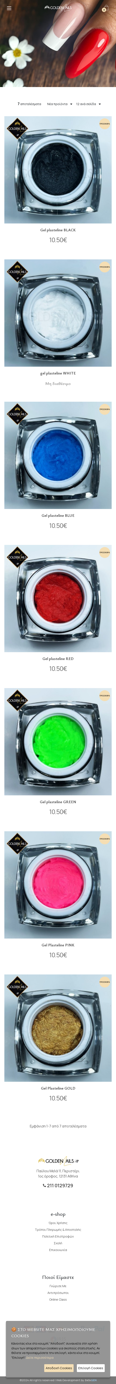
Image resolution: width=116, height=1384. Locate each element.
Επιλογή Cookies (90, 1368)
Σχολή (58, 1243)
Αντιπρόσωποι (58, 1293)
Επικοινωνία (58, 1250)
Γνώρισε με (58, 1286)
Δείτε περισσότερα (40, 1357)
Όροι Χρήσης (58, 1223)
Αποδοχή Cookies (59, 1368)
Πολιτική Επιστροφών (58, 1236)
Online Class (58, 1299)
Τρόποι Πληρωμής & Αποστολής (58, 1230)
